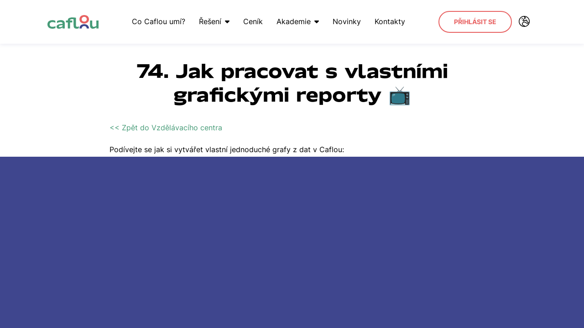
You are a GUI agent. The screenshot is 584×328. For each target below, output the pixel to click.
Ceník (253, 21)
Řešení (214, 21)
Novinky (347, 21)
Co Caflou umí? (158, 21)
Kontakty (390, 21)
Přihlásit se (475, 22)
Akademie (297, 21)
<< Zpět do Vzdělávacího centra (166, 127)
